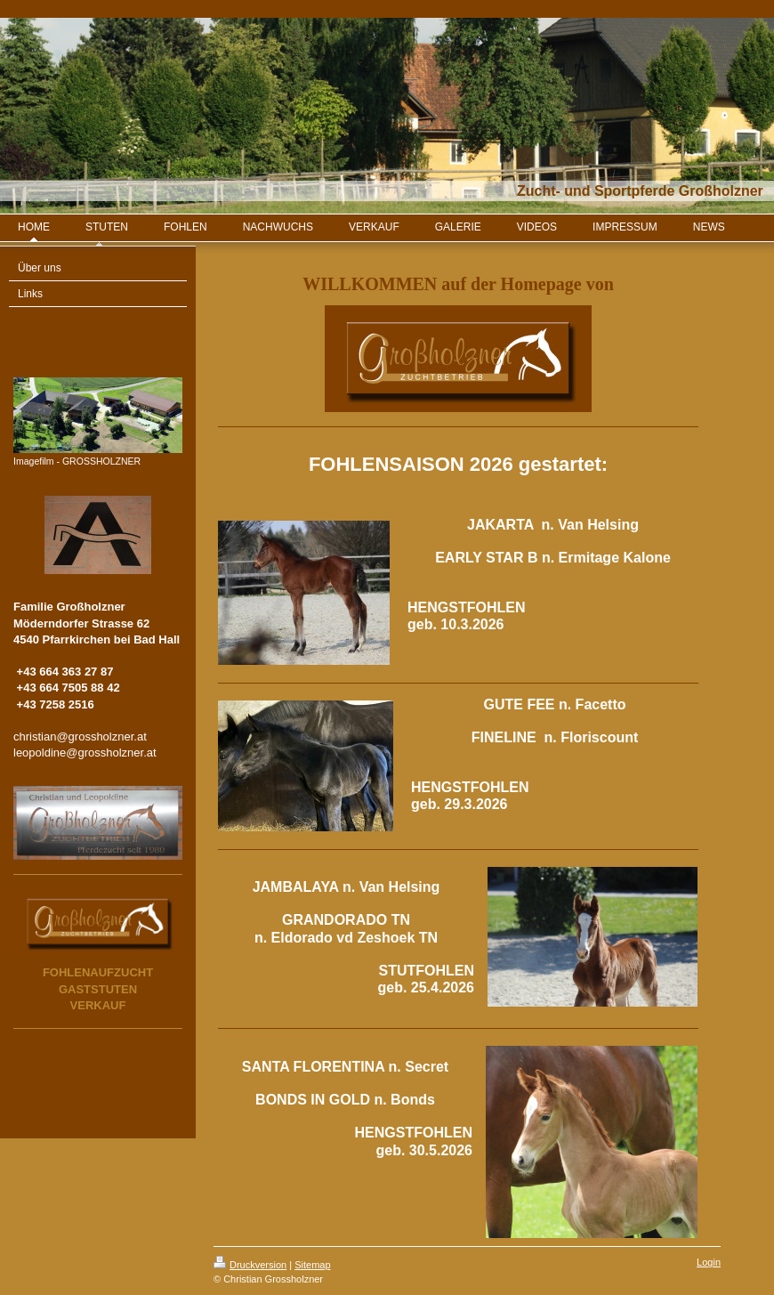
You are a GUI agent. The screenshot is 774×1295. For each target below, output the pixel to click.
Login (709, 1262)
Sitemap (312, 1264)
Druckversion (250, 1264)
